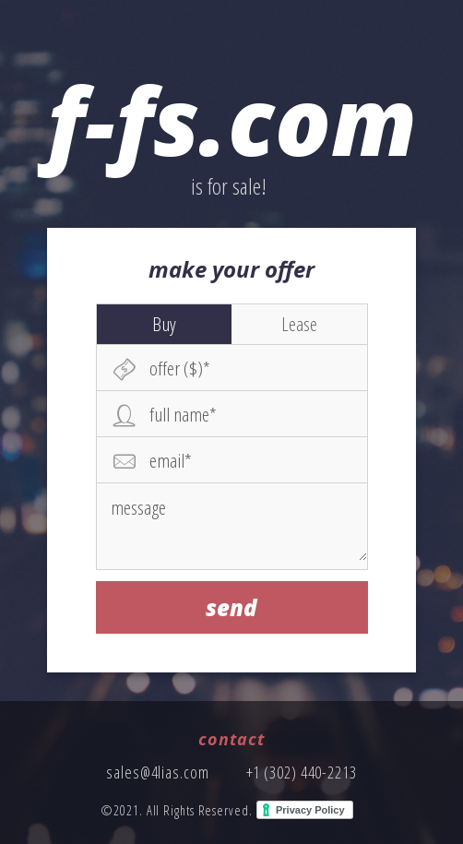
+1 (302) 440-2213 (301, 772)
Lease (299, 324)
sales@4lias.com (157, 772)
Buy (164, 324)
